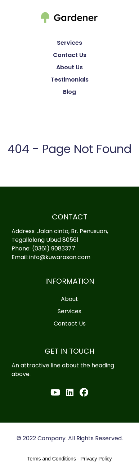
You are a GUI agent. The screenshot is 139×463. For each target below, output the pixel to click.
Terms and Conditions (51, 459)
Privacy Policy (96, 459)
